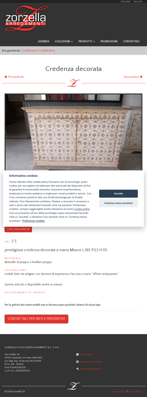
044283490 (84, 354)
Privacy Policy (120, 391)
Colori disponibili (18, 229)
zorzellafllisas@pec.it (89, 369)
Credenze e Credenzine (38, 50)
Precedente (14, 77)
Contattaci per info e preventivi (36, 319)
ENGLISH (138, 1)
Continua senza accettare (118, 203)
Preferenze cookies (33, 220)
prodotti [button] (86, 41)
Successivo (133, 77)
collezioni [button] (64, 41)
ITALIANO (126, 1)
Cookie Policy (135, 391)
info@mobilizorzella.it (89, 361)
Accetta (118, 193)
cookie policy (81, 209)
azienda (43, 41)
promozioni (109, 41)
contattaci (131, 41)
